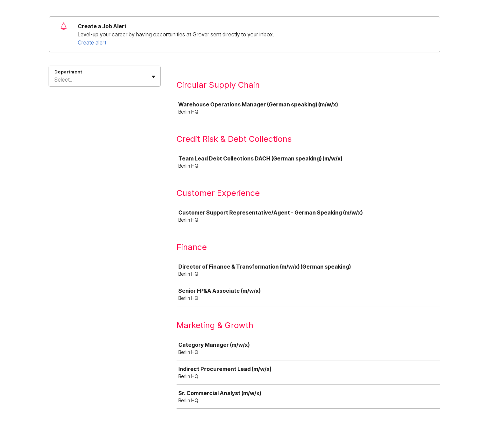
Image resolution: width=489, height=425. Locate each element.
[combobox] (55, 79)
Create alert (92, 42)
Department (68, 71)
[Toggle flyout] (153, 77)
